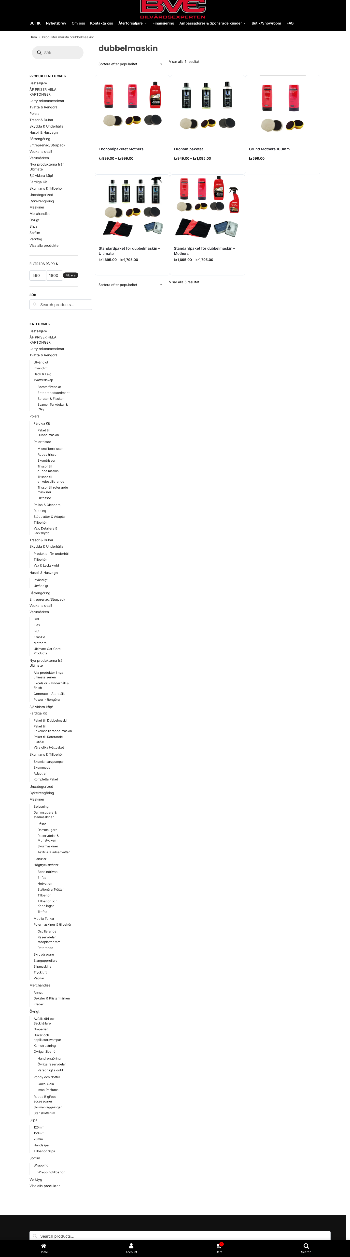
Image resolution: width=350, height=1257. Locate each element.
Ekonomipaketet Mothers (121, 149)
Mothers (40, 643)
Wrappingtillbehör (51, 1172)
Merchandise (39, 213)
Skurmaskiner (48, 846)
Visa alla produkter (44, 245)
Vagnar (39, 978)
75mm (38, 1139)
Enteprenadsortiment (54, 393)
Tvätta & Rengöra (43, 107)
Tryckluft (40, 972)
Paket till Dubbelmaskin (51, 720)
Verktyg (35, 239)
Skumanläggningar (48, 1107)
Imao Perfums (48, 1090)
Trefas (42, 912)
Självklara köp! (41, 175)
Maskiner (36, 207)
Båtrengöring (39, 139)
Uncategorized (41, 195)
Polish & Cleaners (47, 505)
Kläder (38, 1004)
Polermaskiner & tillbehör (52, 924)
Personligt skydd (50, 1070)
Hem (33, 37)
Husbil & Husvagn (43, 132)
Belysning (41, 806)
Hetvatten (45, 883)
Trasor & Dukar (41, 120)
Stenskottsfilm (44, 1113)
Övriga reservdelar (52, 1064)
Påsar (42, 824)
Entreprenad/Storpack (47, 145)
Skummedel (42, 767)
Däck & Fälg (42, 374)
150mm (39, 1133)
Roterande (45, 948)
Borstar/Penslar (49, 387)
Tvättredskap (43, 380)
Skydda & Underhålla (46, 126)
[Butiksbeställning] (130, 64)
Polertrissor (42, 442)
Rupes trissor (48, 454)
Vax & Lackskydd (46, 565)
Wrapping (41, 1165)
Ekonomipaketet (188, 149)
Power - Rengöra (47, 699)
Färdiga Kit (38, 182)
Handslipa (41, 1145)
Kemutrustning (45, 1046)
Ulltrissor (44, 498)
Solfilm (34, 233)
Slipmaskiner (43, 966)
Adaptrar (40, 773)
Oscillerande (47, 931)
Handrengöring (49, 1058)
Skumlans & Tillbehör (46, 188)
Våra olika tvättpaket (49, 747)
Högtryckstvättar (46, 865)
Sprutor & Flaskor (51, 399)
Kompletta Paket (46, 779)
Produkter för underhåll (51, 554)
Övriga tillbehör (45, 1051)
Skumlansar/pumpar (49, 762)
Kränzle (39, 637)
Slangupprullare (45, 960)
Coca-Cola (46, 1084)
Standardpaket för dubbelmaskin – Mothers (204, 251)
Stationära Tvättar (51, 889)
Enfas (42, 878)
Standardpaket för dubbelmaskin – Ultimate (129, 251)
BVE (37, 619)
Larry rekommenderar (46, 101)
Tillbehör (40, 522)
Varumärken (39, 158)
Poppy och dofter (47, 1077)
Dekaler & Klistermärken (52, 998)
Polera (34, 113)
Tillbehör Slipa (44, 1151)
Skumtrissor (47, 460)
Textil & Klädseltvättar (54, 852)
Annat (38, 992)
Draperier (41, 1029)
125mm (39, 1127)
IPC (36, 631)
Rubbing (40, 511)
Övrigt (34, 220)
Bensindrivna (47, 872)
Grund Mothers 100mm (269, 149)
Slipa (33, 226)
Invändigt (40, 368)
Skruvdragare (44, 954)
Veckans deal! (40, 151)
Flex (37, 625)
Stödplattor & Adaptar (50, 516)
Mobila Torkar (44, 918)
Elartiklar (40, 859)
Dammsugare (47, 830)
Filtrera (71, 275)
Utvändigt (41, 362)
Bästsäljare (38, 83)
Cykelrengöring (41, 201)
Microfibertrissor (50, 449)
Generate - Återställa (49, 694)
